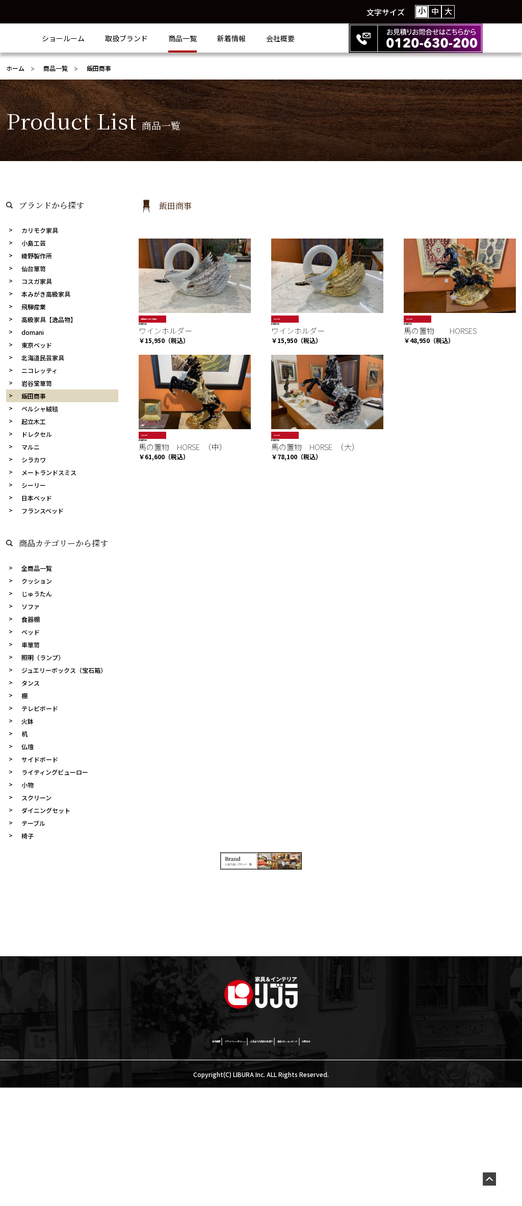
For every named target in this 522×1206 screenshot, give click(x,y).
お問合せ (415, 1157)
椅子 (27, 835)
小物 (27, 784)
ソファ (30, 606)
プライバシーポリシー (171, 1157)
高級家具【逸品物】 (48, 319)
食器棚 (30, 619)
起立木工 (33, 421)
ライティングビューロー (54, 772)
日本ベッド (36, 497)
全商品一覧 (36, 568)
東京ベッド (36, 344)
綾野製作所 (36, 255)
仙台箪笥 (33, 268)
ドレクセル (36, 434)
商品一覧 (223, 38)
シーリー (33, 485)
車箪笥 (30, 644)
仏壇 (27, 746)
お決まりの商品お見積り (262, 1157)
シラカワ (33, 459)
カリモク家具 (39, 230)
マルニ (30, 446)
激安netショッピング (351, 1157)
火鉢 (27, 721)
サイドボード (39, 759)
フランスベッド (42, 510)
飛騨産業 (33, 306)
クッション (36, 580)
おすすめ (282, 319)
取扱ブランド (167, 38)
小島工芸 (33, 243)
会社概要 (321, 38)
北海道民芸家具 (42, 357)
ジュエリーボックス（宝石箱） (64, 670)
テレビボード (39, 708)
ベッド (30, 631)
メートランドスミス (48, 472)
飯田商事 (33, 395)
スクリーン (36, 797)
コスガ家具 (36, 281)
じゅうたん (36, 593)
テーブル (33, 823)
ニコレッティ (39, 370)
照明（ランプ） (42, 657)
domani (32, 332)
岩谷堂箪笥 (36, 383)
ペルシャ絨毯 (39, 408)
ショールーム (104, 38)
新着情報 (272, 38)
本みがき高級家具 (45, 294)
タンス (30, 682)
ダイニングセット (45, 810)
